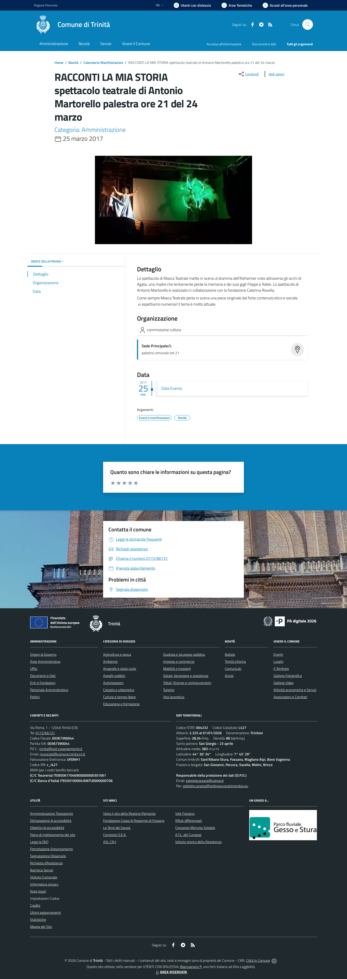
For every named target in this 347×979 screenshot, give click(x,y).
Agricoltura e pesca (117, 654)
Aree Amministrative (45, 661)
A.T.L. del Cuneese (188, 834)
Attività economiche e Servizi (295, 689)
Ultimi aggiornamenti (45, 912)
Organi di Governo (43, 654)
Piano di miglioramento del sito (52, 834)
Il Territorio (281, 668)
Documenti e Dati (43, 675)
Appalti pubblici (114, 675)
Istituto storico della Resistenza (198, 841)
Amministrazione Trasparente (51, 813)
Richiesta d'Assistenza (46, 863)
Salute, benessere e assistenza (185, 675)
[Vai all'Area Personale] (285, 5)
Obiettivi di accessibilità (47, 827)
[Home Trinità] (72, 24)
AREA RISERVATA (171, 972)
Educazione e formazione (121, 704)
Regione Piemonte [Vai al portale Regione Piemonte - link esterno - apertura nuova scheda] (46, 5)
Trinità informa (235, 661)
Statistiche (38, 919)
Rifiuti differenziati (188, 820)
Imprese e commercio (178, 661)
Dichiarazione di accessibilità (50, 820)
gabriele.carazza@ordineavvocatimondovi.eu (215, 786)
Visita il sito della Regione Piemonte (129, 813)
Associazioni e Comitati (290, 697)
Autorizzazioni (113, 682)
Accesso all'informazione (224, 44)
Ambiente (110, 661)
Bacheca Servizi (41, 870)
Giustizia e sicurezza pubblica (184, 654)
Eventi (278, 654)
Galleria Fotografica (288, 675)
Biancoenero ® (191, 966)
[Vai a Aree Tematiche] (236, 5)
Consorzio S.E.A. (114, 834)
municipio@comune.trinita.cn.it (62, 754)
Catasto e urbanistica (118, 689)
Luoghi (278, 661)
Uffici (33, 668)
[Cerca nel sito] (307, 24)
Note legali (38, 891)
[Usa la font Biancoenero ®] (192, 5)
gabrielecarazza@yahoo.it (205, 780)
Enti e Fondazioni (42, 682)
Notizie (230, 654)
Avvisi (229, 675)
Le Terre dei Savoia (116, 827)
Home (58, 62)
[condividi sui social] (248, 74)
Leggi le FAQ (39, 841)
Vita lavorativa (173, 697)
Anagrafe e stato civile (119, 668)
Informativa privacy (44, 884)
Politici (35, 697)
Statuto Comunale (43, 877)
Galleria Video (283, 682)
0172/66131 (45, 733)
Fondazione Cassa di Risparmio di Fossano (133, 820)
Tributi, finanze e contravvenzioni (187, 682)
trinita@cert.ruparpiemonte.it (60, 748)
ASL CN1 (109, 841)
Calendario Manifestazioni (103, 62)
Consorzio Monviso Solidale (195, 827)
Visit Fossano (185, 813)
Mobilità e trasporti (177, 668)
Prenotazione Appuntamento (51, 849)
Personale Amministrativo (49, 689)
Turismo (168, 689)
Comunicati (233, 668)
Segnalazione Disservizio (48, 856)
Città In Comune (258, 960)
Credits (35, 905)
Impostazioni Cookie (44, 898)
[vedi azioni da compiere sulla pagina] (272, 74)
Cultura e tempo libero (119, 697)
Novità (73, 62)
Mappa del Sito (41, 926)
